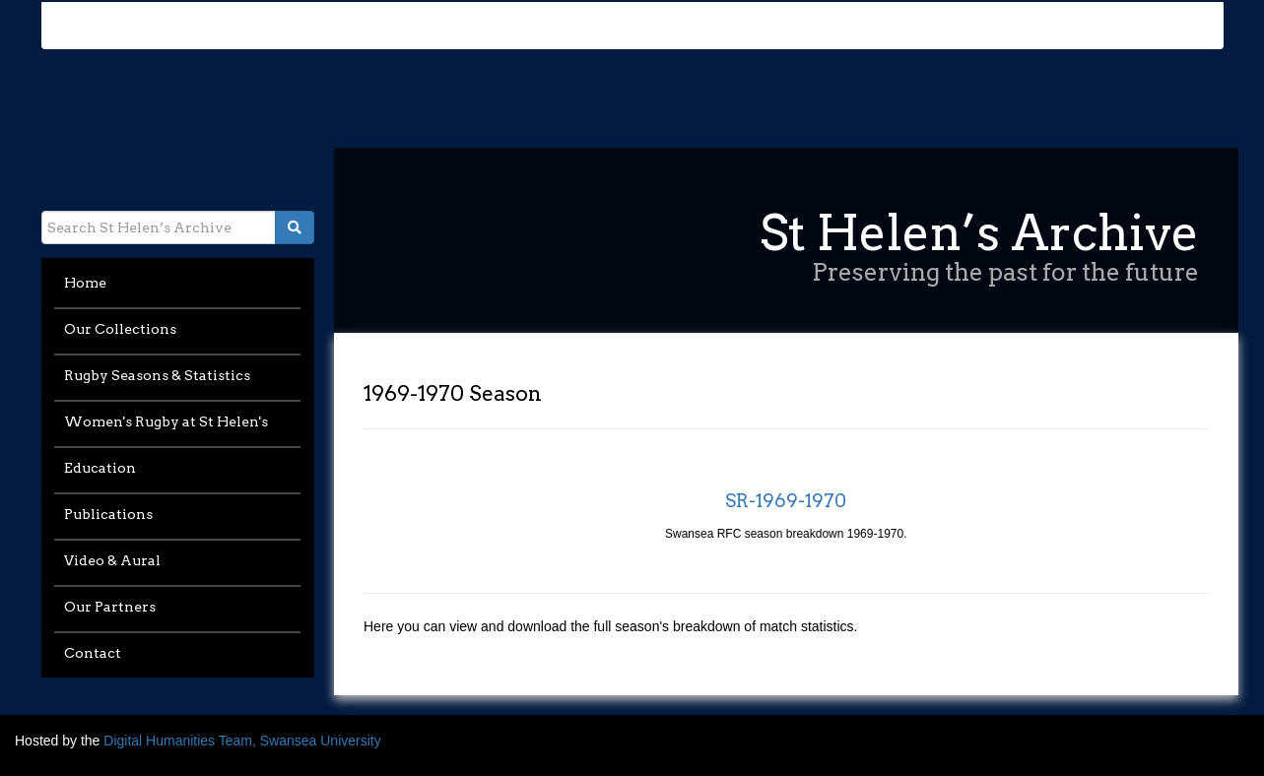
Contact (92, 653)
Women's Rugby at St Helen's (166, 421)
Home (85, 283)
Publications (108, 514)
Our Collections (120, 329)
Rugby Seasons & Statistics (157, 375)
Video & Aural (112, 560)
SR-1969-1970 (785, 500)
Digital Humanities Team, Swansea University (241, 740)
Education (100, 468)
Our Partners (110, 606)
